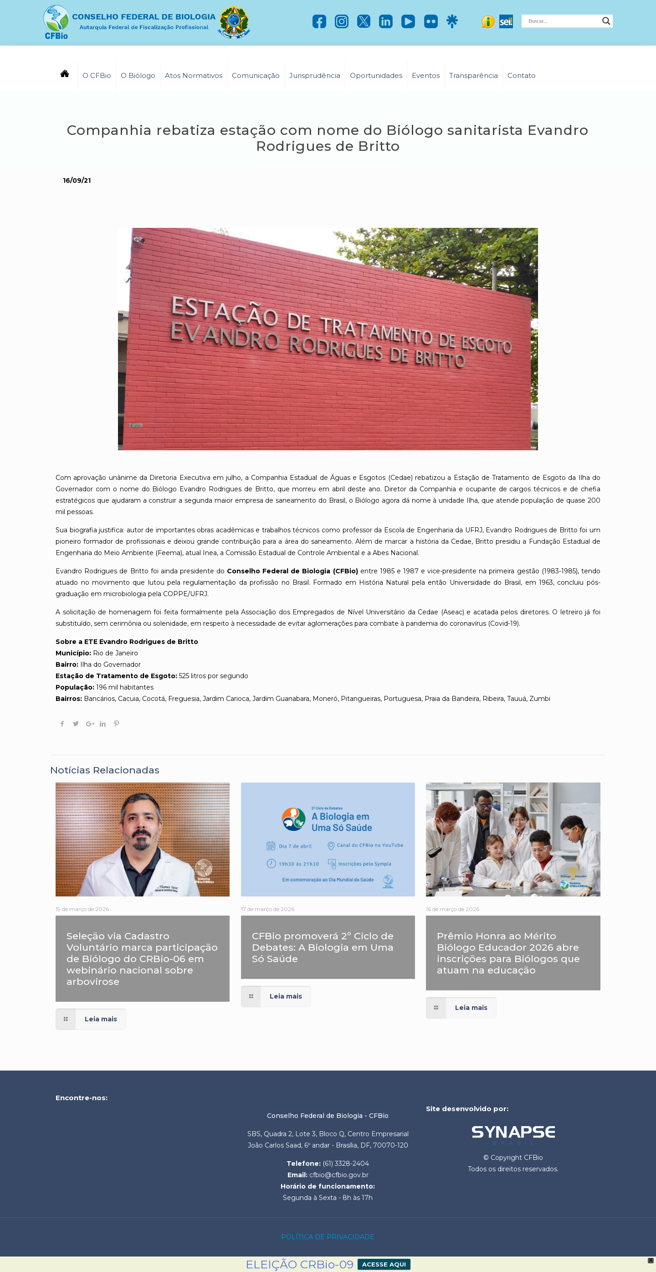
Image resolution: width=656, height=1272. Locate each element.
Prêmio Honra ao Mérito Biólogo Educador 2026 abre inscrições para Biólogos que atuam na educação (508, 953)
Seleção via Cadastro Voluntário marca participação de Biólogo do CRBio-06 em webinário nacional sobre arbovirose (142, 958)
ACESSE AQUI (384, 1264)
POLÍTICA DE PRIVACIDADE (327, 1237)
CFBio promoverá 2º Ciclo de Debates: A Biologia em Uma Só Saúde (323, 947)
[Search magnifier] (606, 21)
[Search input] (563, 21)
